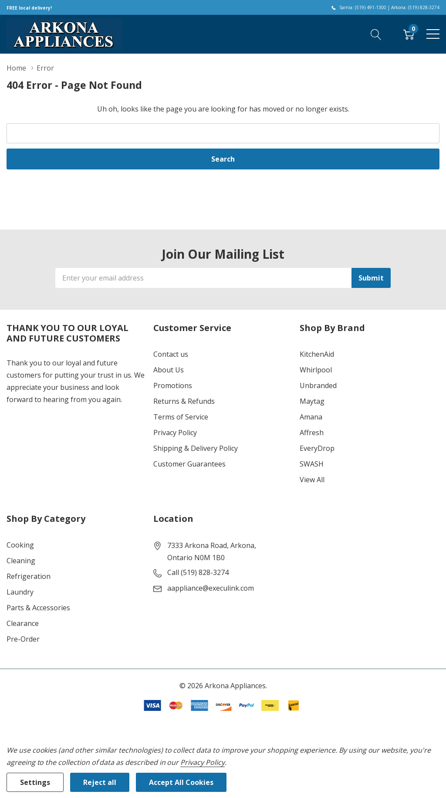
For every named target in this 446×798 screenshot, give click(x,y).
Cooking (20, 545)
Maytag (312, 401)
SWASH (312, 464)
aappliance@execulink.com (210, 588)
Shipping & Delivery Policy (195, 448)
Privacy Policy (175, 432)
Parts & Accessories (38, 607)
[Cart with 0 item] (408, 34)
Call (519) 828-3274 (198, 572)
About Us (168, 370)
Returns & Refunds (184, 401)
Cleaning (21, 560)
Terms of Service (180, 417)
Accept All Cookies (181, 782)
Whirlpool (316, 370)
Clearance (23, 623)
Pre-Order (23, 639)
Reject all (99, 782)
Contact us (170, 354)
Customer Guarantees (189, 464)
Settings (35, 782)
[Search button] (376, 34)
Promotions (172, 385)
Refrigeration (29, 576)
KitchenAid (317, 354)
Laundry (20, 592)
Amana (311, 417)
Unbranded (318, 385)
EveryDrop (317, 448)
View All (312, 479)
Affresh (312, 432)
